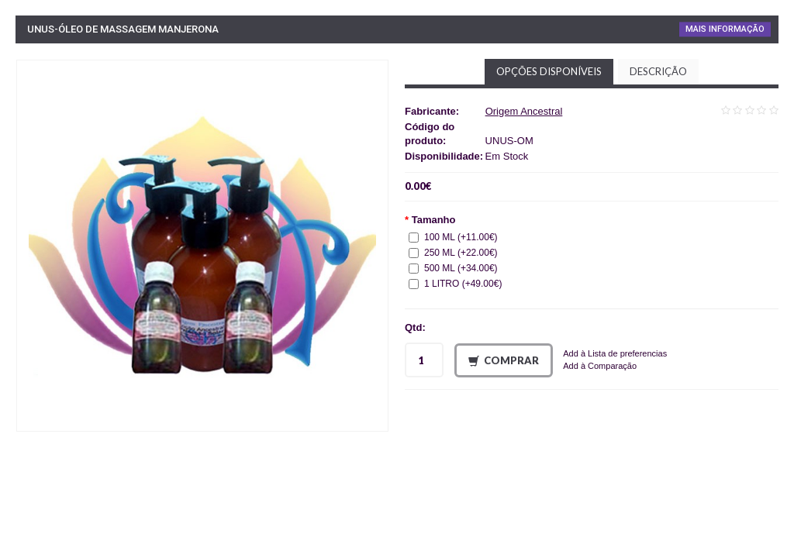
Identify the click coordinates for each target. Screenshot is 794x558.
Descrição (658, 71)
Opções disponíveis (549, 71)
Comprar (503, 360)
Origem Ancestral (524, 111)
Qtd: (415, 327)
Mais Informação (725, 29)
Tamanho (434, 220)
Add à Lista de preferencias (615, 353)
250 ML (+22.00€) (453, 252)
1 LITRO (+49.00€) (455, 283)
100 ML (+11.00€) (453, 237)
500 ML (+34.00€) (453, 268)
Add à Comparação (600, 365)
